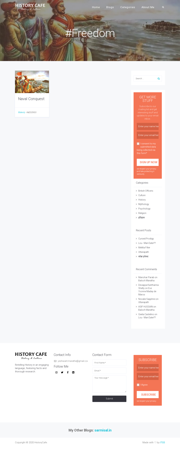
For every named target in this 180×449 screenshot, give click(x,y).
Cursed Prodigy (146, 238)
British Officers (145, 191)
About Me (148, 7)
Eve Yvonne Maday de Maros (147, 291)
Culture (141, 195)
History (21, 112)
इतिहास (141, 217)
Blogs (110, 7)
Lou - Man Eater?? (147, 243)
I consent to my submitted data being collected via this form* (146, 148)
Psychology (144, 208)
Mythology (143, 204)
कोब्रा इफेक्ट (143, 256)
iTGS (162, 442)
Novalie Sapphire (146, 299)
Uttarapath (143, 252)
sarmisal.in (103, 430)
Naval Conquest (31, 99)
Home (96, 7)
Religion (142, 213)
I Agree (142, 384)
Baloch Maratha (146, 280)
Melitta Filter (144, 247)
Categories (127, 7)
